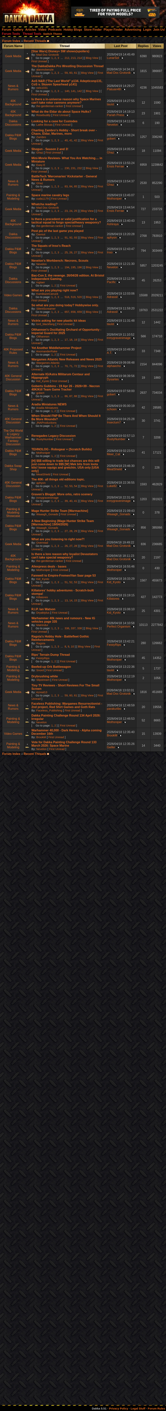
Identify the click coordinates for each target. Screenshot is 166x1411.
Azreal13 (41, 692)
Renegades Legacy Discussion (53, 435)
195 (73, 267)
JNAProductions (46, 422)
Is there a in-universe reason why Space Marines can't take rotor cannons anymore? (66, 101)
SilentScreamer (46, 308)
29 (75, 531)
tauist (110, 104)
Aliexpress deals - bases (49, 566)
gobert (111, 138)
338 (79, 628)
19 (75, 339)
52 (66, 486)
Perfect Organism (118, 626)
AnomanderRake (46, 351)
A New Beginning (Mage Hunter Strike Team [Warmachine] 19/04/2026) (62, 522)
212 (67, 57)
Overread (42, 542)
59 (66, 72)
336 (67, 628)
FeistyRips (114, 644)
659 (79, 311)
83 (66, 186)
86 (66, 396)
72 (75, 366)
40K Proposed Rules (13, 351)
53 (71, 486)
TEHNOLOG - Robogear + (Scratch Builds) (61, 449)
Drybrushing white (44, 676)
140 (67, 91)
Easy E (40, 164)
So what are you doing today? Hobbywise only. (65, 305)
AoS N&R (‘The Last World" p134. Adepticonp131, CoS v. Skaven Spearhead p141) (67, 82)
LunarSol (113, 57)
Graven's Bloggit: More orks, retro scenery (62, 494)
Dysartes (113, 379)
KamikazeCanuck (47, 293)
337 (73, 628)
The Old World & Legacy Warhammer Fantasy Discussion (13, 437)
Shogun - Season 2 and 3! (49, 149)
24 (71, 210)
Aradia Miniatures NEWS (49, 404)
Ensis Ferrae (115, 166)
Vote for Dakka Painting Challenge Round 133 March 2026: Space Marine (64, 744)
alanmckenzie (45, 69)
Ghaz (39, 152)
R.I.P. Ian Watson (43, 609)
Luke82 (112, 486)
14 (71, 600)
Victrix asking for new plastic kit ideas (58, 320)
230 (67, 168)
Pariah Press (115, 115)
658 (73, 311)
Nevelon (112, 124)
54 (75, 486)
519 (73, 297)
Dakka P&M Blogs (13, 137)
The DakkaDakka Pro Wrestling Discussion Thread (67, 66)
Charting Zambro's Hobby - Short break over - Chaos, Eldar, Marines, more (64, 132)
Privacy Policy (118, 1408)
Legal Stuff (138, 1408)
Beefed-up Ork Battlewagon (51, 666)
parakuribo (114, 708)
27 (75, 252)
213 (73, 57)
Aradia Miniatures (47, 407)
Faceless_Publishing (49, 710)
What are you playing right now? (54, 290)
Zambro (41, 137)
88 (75, 396)
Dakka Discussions (13, 123)
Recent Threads (35, 41)
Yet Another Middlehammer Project (56, 348)
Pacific (111, 282)
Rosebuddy (43, 115)
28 (71, 531)
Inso (39, 249)
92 (71, 237)
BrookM (41, 737)
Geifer (111, 747)
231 (73, 168)
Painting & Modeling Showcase (13, 512)
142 (79, 91)
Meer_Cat (113, 454)
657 (67, 311)
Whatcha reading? (44, 204)
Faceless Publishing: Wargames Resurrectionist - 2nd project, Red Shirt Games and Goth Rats (66, 705)
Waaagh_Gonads (47, 514)
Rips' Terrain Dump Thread (50, 654)
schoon (112, 409)
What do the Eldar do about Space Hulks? (61, 111)
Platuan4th (114, 89)
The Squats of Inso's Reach (51, 245)
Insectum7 (114, 422)
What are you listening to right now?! (58, 539)
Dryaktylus (43, 612)
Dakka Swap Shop (13, 467)
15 (75, 600)
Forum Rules (156, 1408)
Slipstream (43, 679)
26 (71, 252)
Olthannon (42, 336)
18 (71, 339)
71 (71, 366)
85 (75, 186)
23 (66, 210)
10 (72, 646)
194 (67, 267)
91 (66, 237)
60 (71, 72)
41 (71, 140)
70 (66, 366)
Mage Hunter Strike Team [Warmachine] (59, 510)
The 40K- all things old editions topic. (58, 479)
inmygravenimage (118, 338)
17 (66, 339)
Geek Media (13, 56)
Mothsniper (114, 198)
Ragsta (40, 643)
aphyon (112, 237)
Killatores (42, 597)
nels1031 (42, 87)
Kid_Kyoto (42, 381)
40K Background (13, 102)
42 (75, 140)
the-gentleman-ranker (49, 106)
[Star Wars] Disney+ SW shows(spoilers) (60, 51)
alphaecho (114, 366)
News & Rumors (13, 87)
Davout (40, 234)
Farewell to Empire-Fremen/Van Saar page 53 (63, 575)
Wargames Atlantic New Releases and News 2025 (66, 359)
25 (75, 210)
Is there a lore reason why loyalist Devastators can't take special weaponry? (64, 555)
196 (79, 267)
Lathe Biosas (44, 124)
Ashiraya (113, 224)
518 (67, 297)
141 (73, 91)
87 (71, 396)
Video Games (13, 295)
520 (79, 297)
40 (66, 140)
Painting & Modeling (13, 197)
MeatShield (43, 474)
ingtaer (40, 282)
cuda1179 (42, 198)
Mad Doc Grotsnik (47, 54)
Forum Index (11, 41)
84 (71, 186)
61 (75, 72)
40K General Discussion (13, 377)
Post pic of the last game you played (57, 231)
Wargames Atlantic (48, 362)
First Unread (39, 61)
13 (66, 600)
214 (79, 57)
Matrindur (42, 625)
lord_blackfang (45, 324)
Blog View (92, 57)
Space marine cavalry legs (50, 195)
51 (66, 582)
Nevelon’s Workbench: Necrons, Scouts (59, 260)
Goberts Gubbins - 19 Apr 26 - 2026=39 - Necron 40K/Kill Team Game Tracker (65, 387)
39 (66, 500)
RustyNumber (45, 439)
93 (75, 237)
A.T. (109, 352)
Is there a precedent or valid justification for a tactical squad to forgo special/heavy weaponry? (66, 220)
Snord (40, 670)
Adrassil (112, 297)
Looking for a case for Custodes (54, 121)
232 (79, 168)
